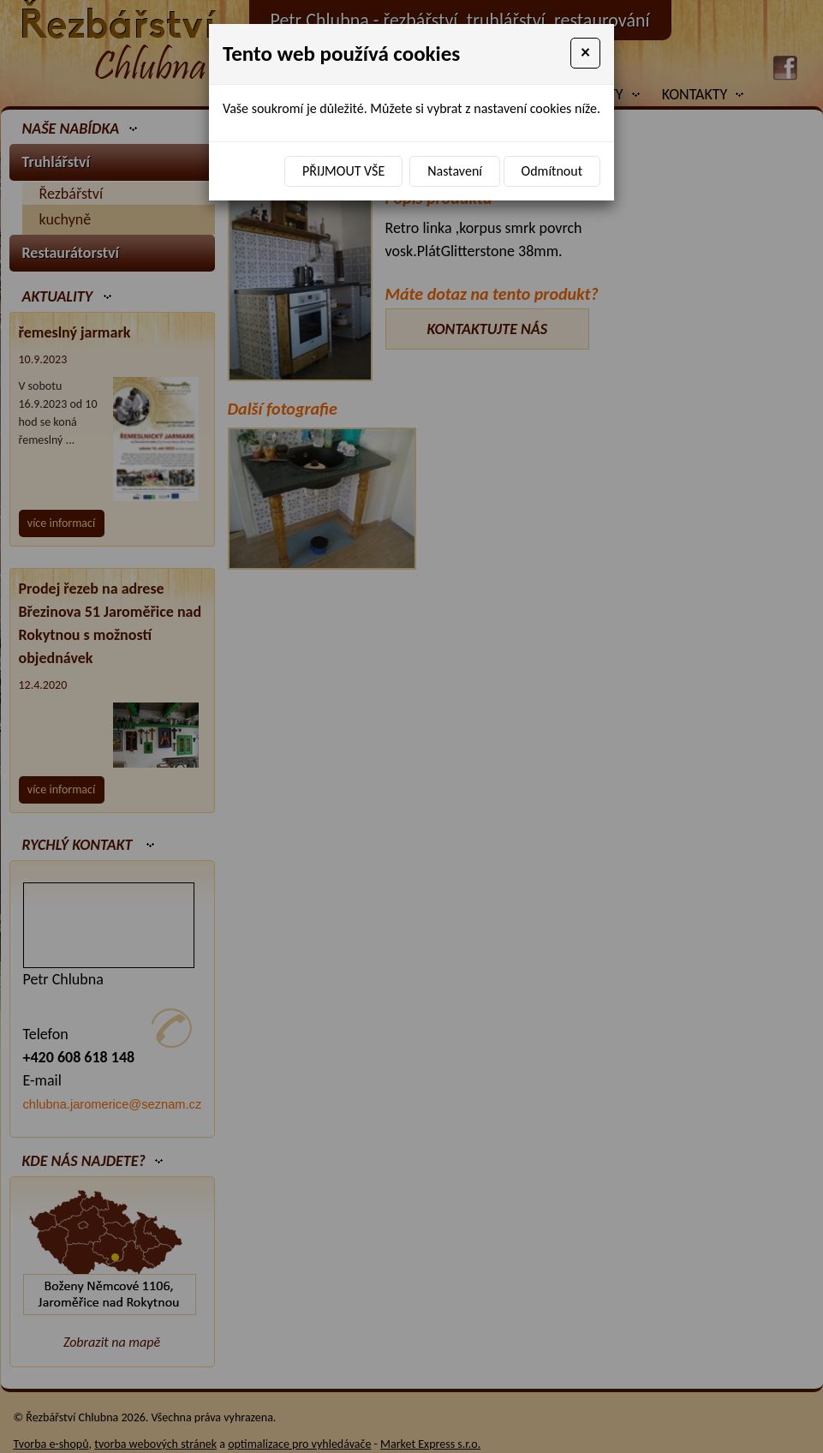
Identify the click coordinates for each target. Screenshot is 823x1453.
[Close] (585, 53)
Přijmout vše (343, 171)
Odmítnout (552, 171)
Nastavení (454, 171)
